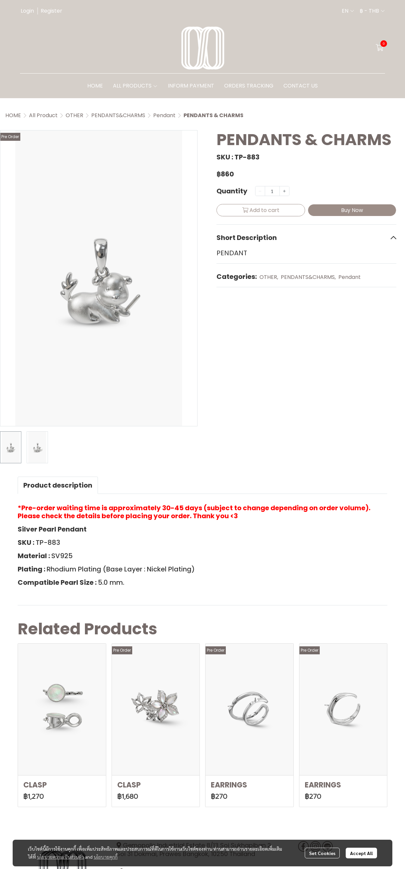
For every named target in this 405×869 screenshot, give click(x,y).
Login (27, 11)
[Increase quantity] (284, 191)
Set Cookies (322, 853)
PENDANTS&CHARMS (118, 115)
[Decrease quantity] (260, 191)
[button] (347, 11)
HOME (13, 115)
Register (51, 11)
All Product (43, 115)
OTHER (74, 115)
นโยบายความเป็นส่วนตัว (60, 857)
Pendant (164, 115)
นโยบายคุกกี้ (106, 857)
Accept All (361, 853)
